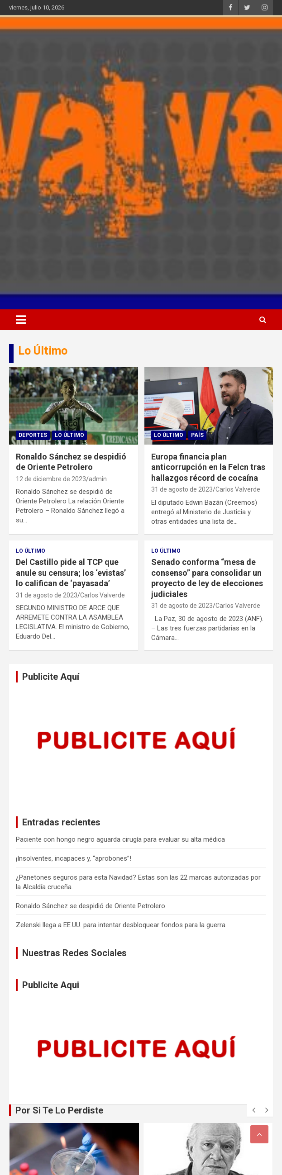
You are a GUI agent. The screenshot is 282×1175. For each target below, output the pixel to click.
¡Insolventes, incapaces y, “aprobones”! (73, 858)
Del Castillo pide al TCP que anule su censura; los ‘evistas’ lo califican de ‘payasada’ (71, 572)
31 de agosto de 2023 (182, 489)
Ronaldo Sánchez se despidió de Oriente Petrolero (90, 906)
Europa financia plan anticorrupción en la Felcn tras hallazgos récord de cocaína (208, 467)
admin (98, 479)
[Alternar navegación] (21, 319)
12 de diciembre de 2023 (51, 479)
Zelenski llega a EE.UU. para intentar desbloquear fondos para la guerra (120, 925)
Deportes (33, 435)
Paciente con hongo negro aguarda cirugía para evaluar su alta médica (120, 839)
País (197, 435)
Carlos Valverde (237, 489)
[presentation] (253, 1110)
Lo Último (69, 435)
